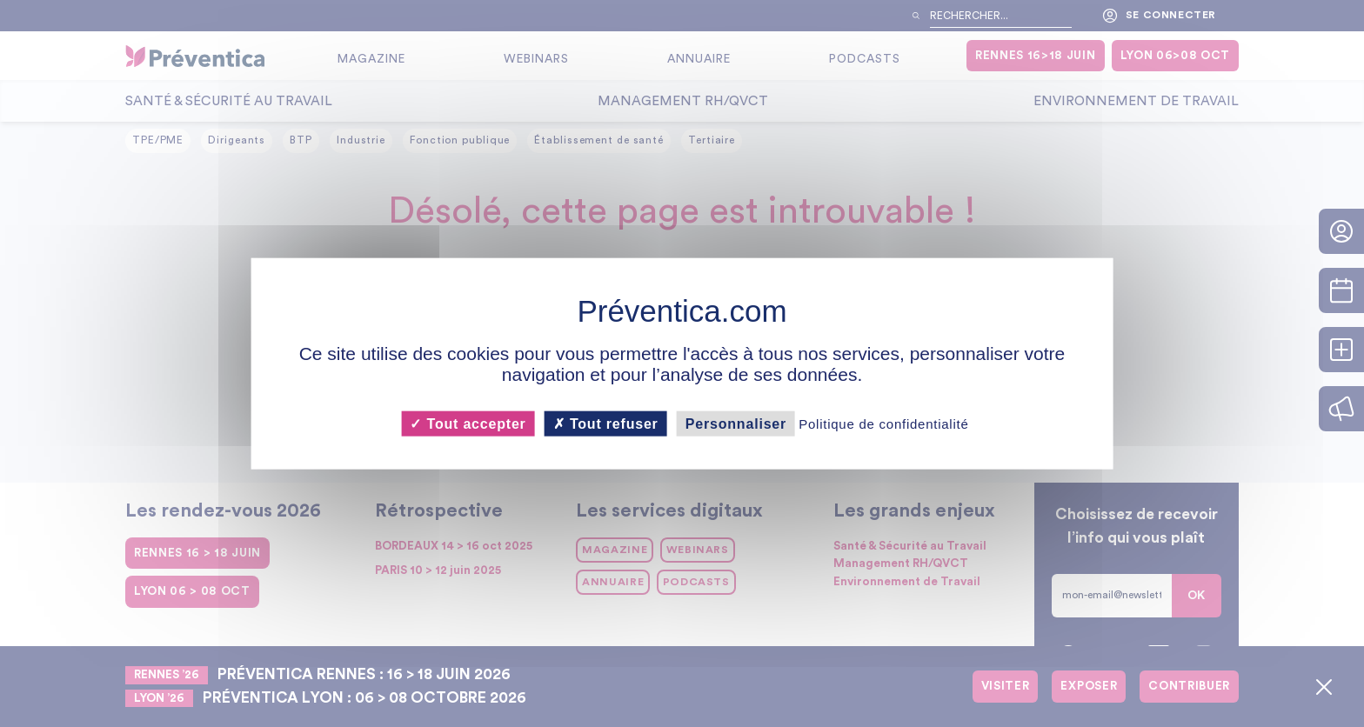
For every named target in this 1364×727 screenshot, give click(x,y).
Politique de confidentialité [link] (883, 423)
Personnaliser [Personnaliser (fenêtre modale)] (735, 423)
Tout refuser (606, 423)
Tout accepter (467, 423)
